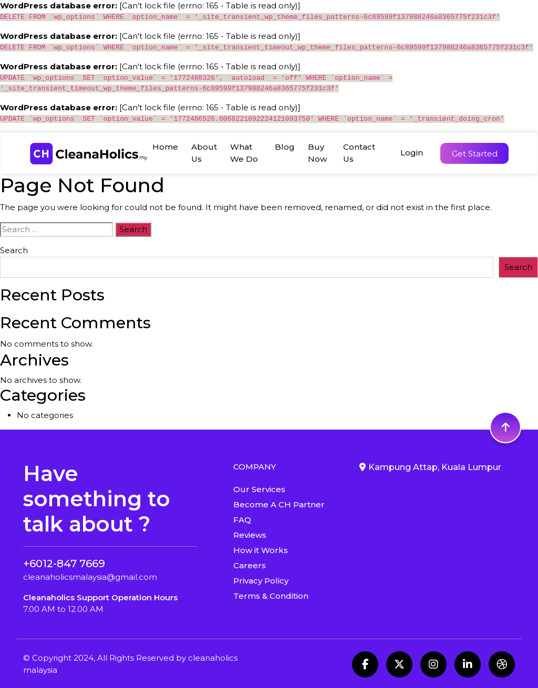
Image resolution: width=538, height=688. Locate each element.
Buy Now (317, 153)
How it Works (260, 550)
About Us (204, 153)
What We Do (244, 153)
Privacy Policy (260, 581)
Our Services (259, 489)
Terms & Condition (270, 596)
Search (14, 250)
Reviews (249, 535)
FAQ (242, 520)
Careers (249, 565)
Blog (285, 147)
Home (165, 147)
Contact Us (359, 153)
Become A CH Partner (279, 504)
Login (411, 153)
